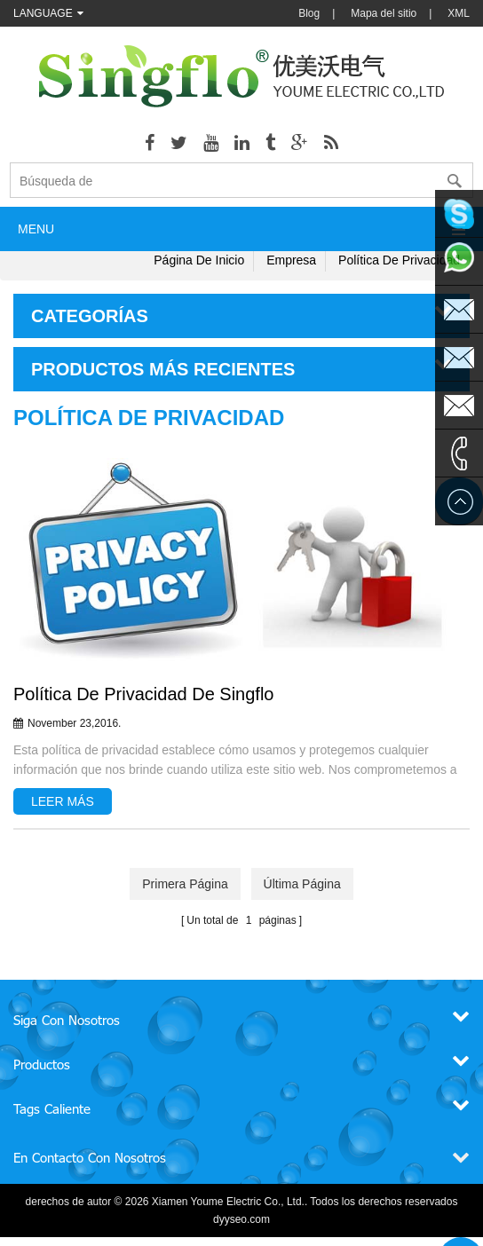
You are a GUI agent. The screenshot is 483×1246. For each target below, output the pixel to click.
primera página (185, 884)
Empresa (291, 260)
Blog (309, 13)
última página (302, 884)
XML (458, 13)
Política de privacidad (399, 260)
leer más (62, 801)
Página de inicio (199, 260)
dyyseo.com (241, 1219)
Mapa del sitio (383, 13)
